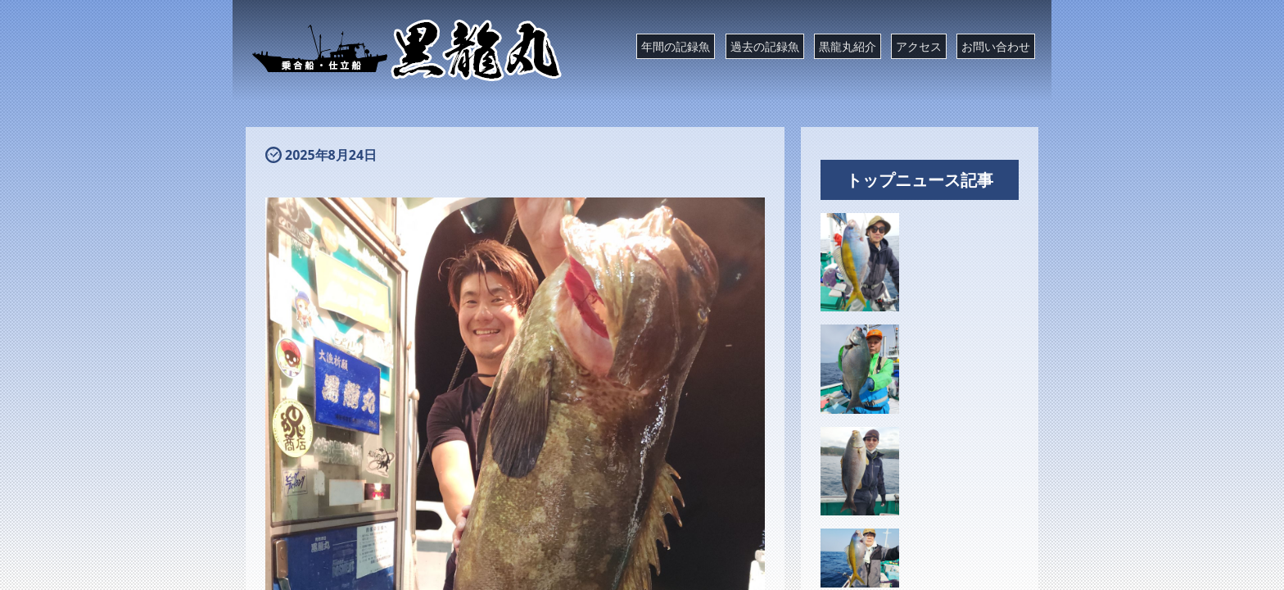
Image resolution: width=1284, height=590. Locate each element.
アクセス (919, 46)
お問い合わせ (995, 46)
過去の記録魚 (764, 46)
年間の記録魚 (675, 46)
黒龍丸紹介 (847, 46)
